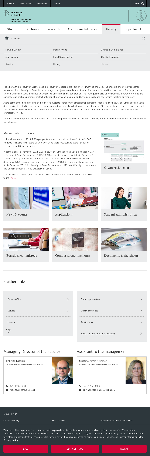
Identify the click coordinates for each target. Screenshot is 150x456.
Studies (12, 29)
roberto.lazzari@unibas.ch (22, 389)
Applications (12, 57)
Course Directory (11, 420)
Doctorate (32, 29)
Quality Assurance (110, 57)
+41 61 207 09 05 (18, 386)
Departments (133, 29)
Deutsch (10, 3)
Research (53, 29)
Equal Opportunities (63, 57)
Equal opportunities (111, 299)
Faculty (111, 29)
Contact (56, 3)
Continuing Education (83, 29)
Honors (104, 64)
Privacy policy (10, 440)
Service (9, 64)
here (13, 177)
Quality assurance (111, 310)
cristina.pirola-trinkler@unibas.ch (99, 389)
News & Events (26, 3)
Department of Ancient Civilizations (116, 420)
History (57, 64)
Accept (124, 449)
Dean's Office (60, 49)
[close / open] (144, 38)
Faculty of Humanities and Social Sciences (21, 20)
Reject (26, 449)
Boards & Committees (112, 49)
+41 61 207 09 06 (91, 386)
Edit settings (75, 449)
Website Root (7, 38)
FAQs (8, 330)
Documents (42, 3)
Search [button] (138, 3)
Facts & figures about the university (111, 333)
